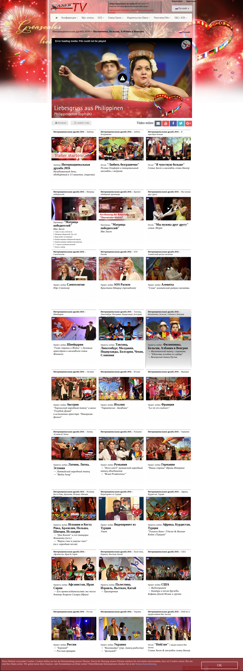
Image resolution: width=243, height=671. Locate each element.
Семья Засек (115, 17)
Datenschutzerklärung (146, 664)
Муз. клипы (88, 17)
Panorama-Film (162, 17)
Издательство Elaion (138, 17)
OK (219, 665)
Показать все (114, 10)
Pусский (182, 8)
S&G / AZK (180, 17)
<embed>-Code (81, 123)
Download (60, 123)
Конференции (69, 17)
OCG (101, 17)
